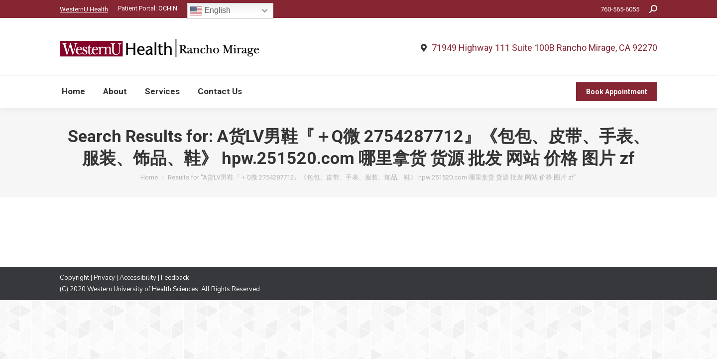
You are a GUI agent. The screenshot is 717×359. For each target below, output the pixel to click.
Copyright (74, 277)
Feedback (175, 277)
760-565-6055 (619, 9)
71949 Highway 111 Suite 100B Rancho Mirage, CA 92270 (544, 47)
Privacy (104, 277)
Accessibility (138, 277)
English (210, 11)
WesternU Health (84, 9)
